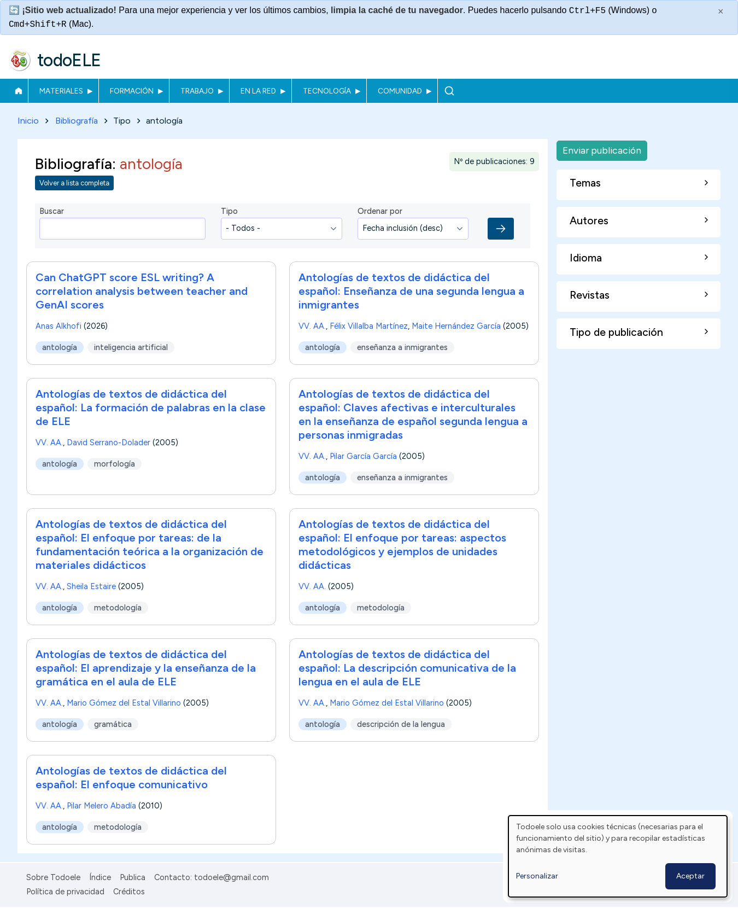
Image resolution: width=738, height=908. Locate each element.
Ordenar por (380, 212)
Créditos (129, 892)
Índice (100, 877)
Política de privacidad (65, 892)
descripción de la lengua (401, 724)
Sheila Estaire (91, 586)
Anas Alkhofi (58, 326)
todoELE (69, 60)
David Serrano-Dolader (108, 442)
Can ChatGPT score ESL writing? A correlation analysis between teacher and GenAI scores (142, 291)
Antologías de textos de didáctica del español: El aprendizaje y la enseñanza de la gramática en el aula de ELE (146, 668)
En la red (258, 90)
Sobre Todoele (53, 877)
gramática (113, 724)
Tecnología (327, 90)
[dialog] (617, 856)
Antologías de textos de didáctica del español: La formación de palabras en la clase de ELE (151, 407)
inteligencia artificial (131, 347)
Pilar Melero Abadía (101, 806)
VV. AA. (312, 326)
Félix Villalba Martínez (369, 326)
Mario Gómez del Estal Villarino (124, 703)
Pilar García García (363, 456)
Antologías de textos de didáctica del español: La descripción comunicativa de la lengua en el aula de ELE (407, 668)
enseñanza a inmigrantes (402, 347)
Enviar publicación (602, 150)
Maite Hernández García (456, 326)
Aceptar (690, 876)
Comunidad (400, 90)
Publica (132, 877)
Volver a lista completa (74, 183)
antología (59, 347)
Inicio (18, 90)
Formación (132, 90)
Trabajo (197, 90)
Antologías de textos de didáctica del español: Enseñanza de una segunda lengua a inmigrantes (411, 291)
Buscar (449, 90)
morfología (114, 464)
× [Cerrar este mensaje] (721, 11)
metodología (118, 608)
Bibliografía (76, 120)
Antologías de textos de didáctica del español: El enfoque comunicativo (131, 777)
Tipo (229, 212)
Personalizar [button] (537, 876)
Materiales (61, 90)
